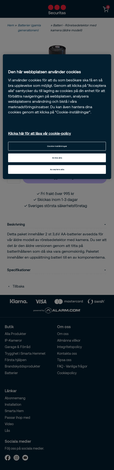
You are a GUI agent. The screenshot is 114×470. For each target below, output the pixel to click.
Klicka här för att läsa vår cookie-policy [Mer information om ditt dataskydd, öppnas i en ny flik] (39, 133)
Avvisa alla (57, 157)
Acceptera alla (57, 169)
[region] (57, 116)
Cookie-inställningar (57, 146)
